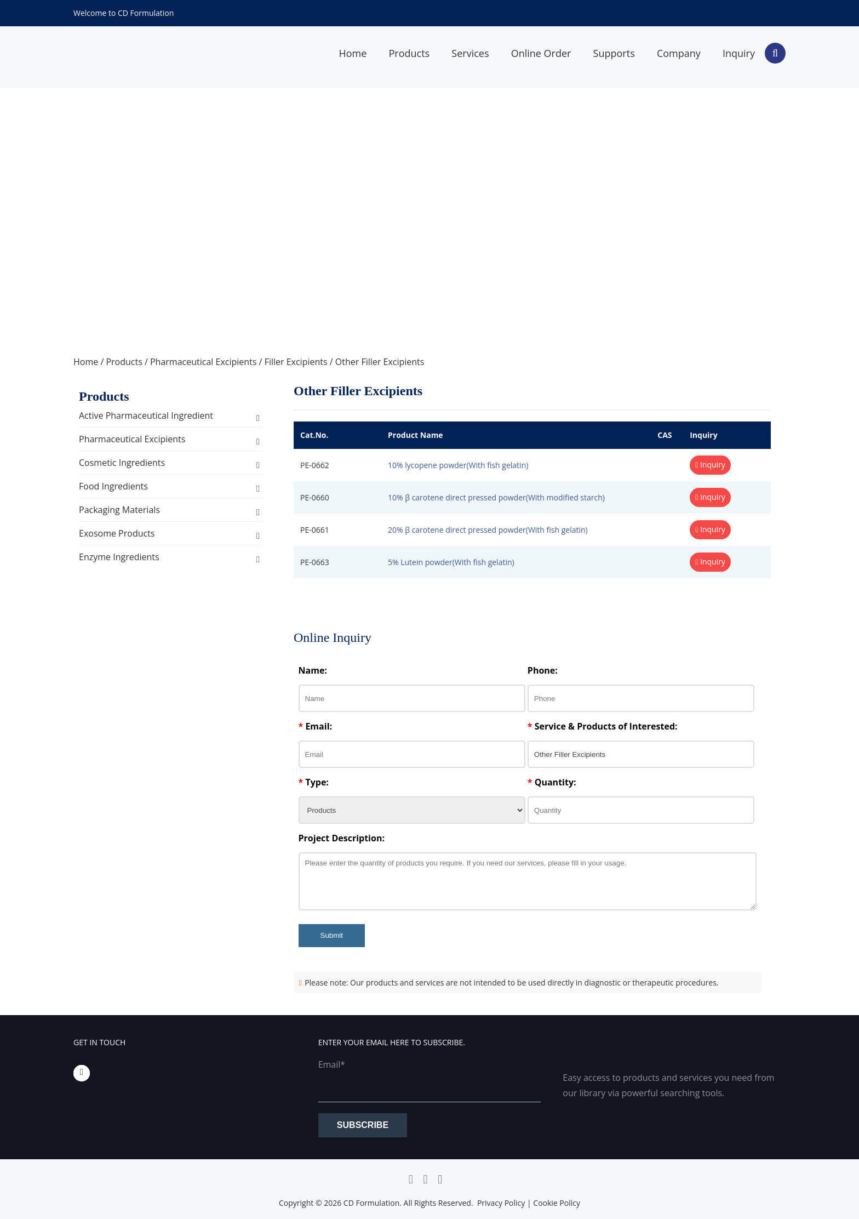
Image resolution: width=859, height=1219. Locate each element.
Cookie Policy (556, 1203)
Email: (316, 726)
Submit (331, 935)
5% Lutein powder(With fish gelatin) (451, 562)
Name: (313, 670)
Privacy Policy (501, 1203)
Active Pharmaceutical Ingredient (146, 415)
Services (470, 53)
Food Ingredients (113, 486)
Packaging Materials (119, 510)
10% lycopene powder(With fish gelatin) (458, 465)
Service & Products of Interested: (603, 726)
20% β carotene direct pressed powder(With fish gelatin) (488, 530)
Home (352, 53)
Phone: (543, 670)
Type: (314, 782)
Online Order (541, 53)
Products (409, 53)
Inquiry (739, 53)
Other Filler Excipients (380, 362)
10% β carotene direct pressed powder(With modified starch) (496, 497)
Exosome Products (116, 533)
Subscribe (362, 1125)
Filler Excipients (296, 362)
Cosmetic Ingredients (122, 463)
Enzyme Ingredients (119, 557)
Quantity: (552, 782)
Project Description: (342, 838)
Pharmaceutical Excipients (203, 362)
